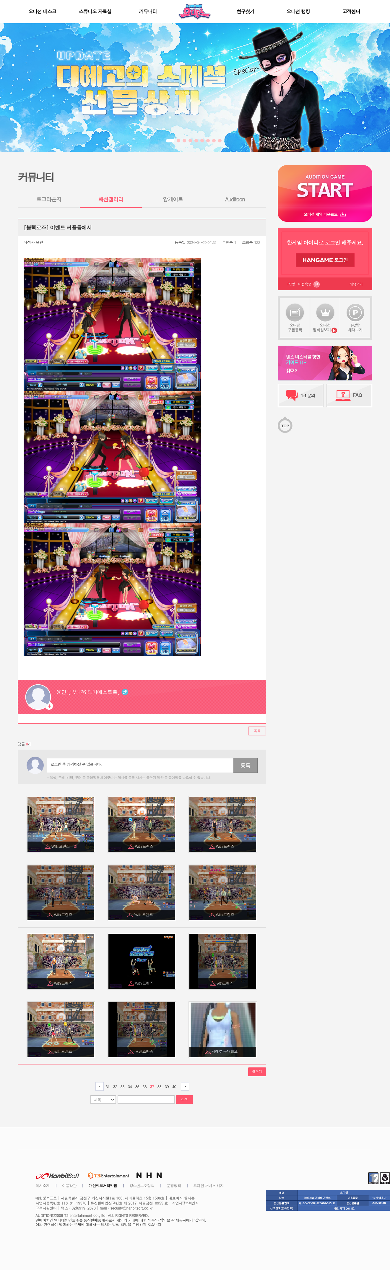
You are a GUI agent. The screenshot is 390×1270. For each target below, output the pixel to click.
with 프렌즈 (63, 1051)
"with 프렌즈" (144, 914)
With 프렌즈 (64, 846)
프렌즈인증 (144, 1051)
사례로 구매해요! (225, 1051)
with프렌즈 (225, 983)
